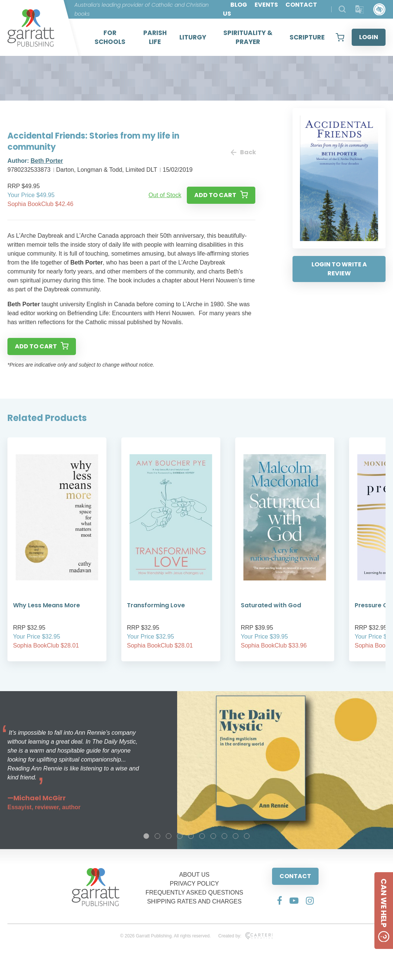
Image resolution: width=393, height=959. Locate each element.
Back (243, 152)
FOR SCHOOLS (110, 37)
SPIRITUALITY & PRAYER (247, 37)
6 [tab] (202, 836)
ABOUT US (194, 874)
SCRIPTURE (307, 37)
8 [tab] (224, 836)
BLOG (238, 4)
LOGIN (368, 37)
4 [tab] (179, 836)
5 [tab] (191, 836)
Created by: (245, 936)
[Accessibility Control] (379, 9)
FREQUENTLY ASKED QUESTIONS (194, 892)
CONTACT (295, 876)
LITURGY (192, 37)
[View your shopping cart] (340, 37)
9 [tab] (235, 836)
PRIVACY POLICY (194, 883)
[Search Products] (342, 9)
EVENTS (266, 4)
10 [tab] (246, 836)
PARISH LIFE (155, 37)
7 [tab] (213, 836)
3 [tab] (168, 836)
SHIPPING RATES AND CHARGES (194, 901)
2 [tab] (157, 836)
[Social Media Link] (279, 900)
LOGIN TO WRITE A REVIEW (339, 269)
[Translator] (359, 9)
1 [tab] (146, 836)
